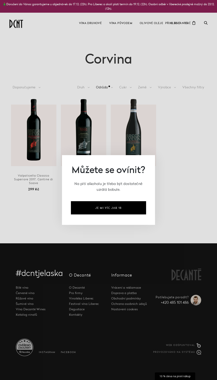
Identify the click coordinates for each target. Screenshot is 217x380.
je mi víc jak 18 (108, 208)
